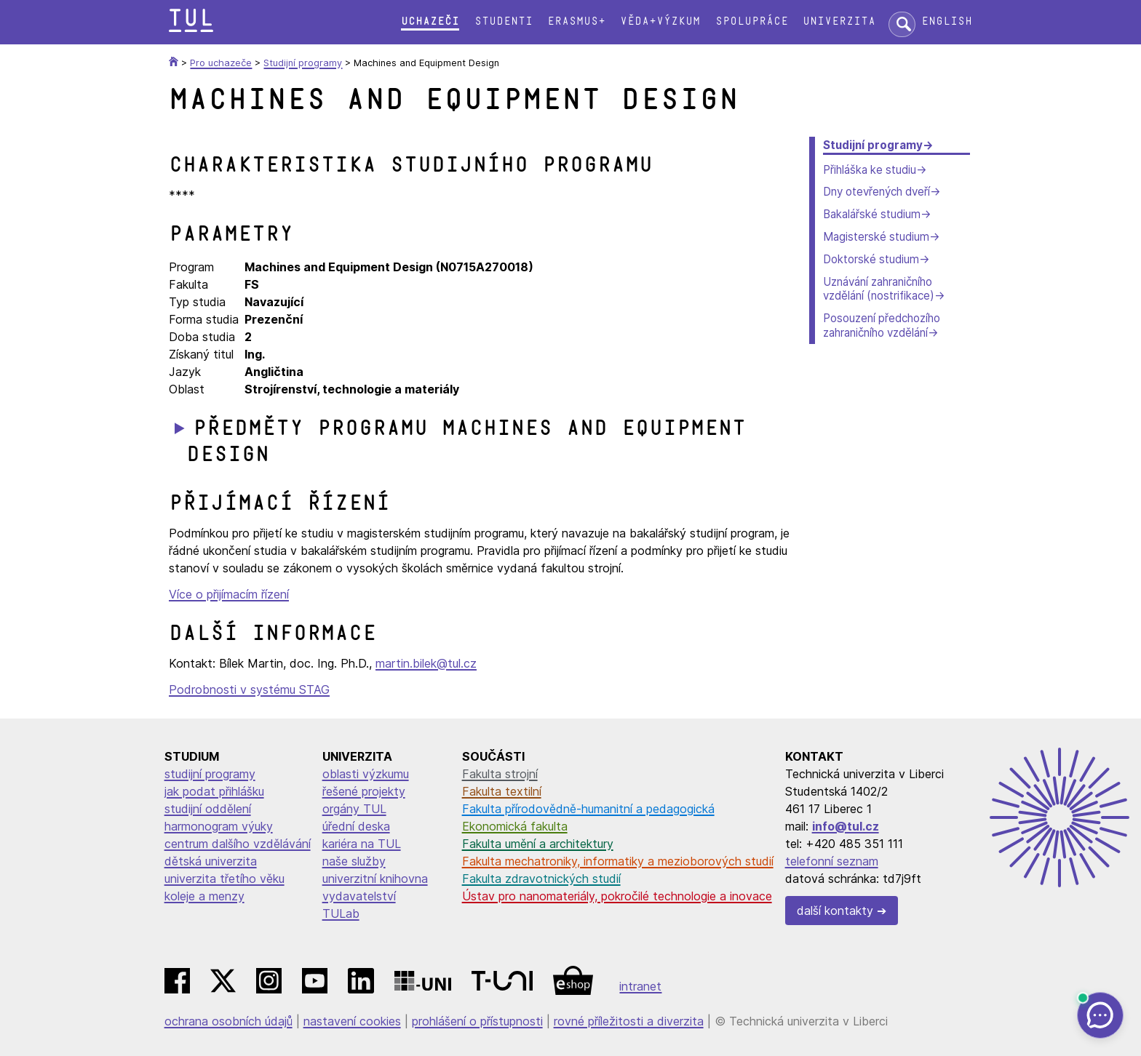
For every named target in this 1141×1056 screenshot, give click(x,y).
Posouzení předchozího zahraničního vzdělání (881, 325)
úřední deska (356, 826)
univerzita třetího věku (224, 878)
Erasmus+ (576, 21)
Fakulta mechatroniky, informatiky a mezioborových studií (618, 861)
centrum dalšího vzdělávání (237, 843)
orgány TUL (354, 808)
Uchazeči (430, 21)
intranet (640, 986)
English (946, 21)
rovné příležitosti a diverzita (629, 1021)
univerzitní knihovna (375, 878)
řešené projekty (363, 791)
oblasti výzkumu (365, 774)
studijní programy (209, 774)
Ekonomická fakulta (515, 826)
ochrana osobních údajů (228, 1021)
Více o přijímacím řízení (229, 594)
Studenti (503, 21)
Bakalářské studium (872, 214)
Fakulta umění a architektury (537, 843)
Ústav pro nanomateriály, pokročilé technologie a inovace (617, 896)
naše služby (354, 861)
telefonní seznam (831, 861)
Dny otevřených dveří (876, 192)
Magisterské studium (876, 237)
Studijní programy (873, 145)
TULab (340, 913)
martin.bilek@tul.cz (426, 663)
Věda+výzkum (660, 21)
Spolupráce (751, 21)
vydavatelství (359, 896)
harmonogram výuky (218, 826)
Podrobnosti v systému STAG (249, 689)
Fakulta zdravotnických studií (541, 878)
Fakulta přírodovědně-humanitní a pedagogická (588, 808)
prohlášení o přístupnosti (477, 1021)
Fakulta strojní (500, 774)
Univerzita (839, 21)
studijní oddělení (207, 808)
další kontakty (835, 910)
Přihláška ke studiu (869, 170)
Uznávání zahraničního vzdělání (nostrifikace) (878, 289)
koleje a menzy (204, 896)
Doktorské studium (871, 259)
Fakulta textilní (501, 791)
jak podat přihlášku (214, 791)
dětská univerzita (210, 861)
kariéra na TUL (361, 843)
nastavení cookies (352, 1021)
